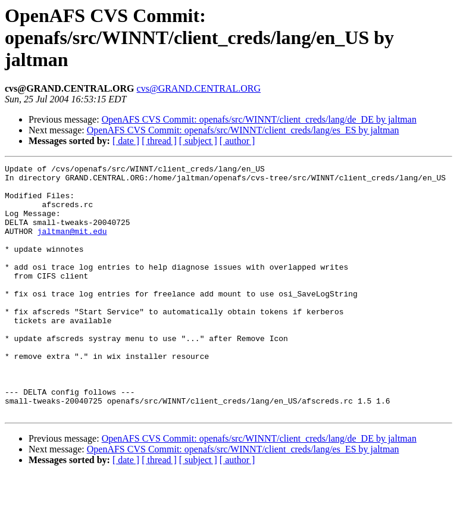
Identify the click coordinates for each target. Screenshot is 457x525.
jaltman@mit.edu (72, 245)
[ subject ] (198, 141)
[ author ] (237, 141)
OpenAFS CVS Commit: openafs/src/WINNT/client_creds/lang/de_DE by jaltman (259, 119)
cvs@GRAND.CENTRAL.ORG (199, 88)
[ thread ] (159, 141)
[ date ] (125, 141)
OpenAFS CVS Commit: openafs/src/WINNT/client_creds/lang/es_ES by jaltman (243, 130)
